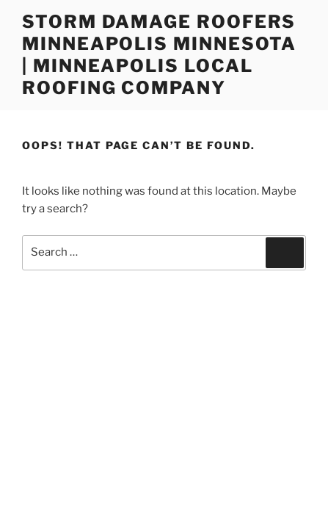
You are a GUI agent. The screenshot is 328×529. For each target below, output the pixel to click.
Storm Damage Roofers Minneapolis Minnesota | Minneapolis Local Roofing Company (159, 54)
